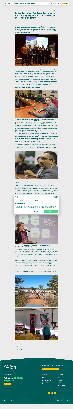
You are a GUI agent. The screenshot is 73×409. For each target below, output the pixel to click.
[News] (59, 377)
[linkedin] (54, 393)
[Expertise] (44, 384)
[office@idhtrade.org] (24, 392)
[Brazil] (26, 350)
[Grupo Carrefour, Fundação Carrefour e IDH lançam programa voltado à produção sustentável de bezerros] (43, 10)
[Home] (10, 367)
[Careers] (60, 380)
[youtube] (49, 393)
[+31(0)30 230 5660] (16, 392)
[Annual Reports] (61, 384)
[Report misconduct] (11, 400)
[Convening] (44, 377)
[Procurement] (45, 382)
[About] (59, 379)
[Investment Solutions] (47, 379)
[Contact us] (7, 384)
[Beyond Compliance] (46, 380)
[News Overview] (18, 10)
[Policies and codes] (62, 385)
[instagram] (52, 393)
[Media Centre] (61, 387)
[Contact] (59, 382)
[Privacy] (5, 400)
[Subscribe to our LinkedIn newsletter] (50, 369)
